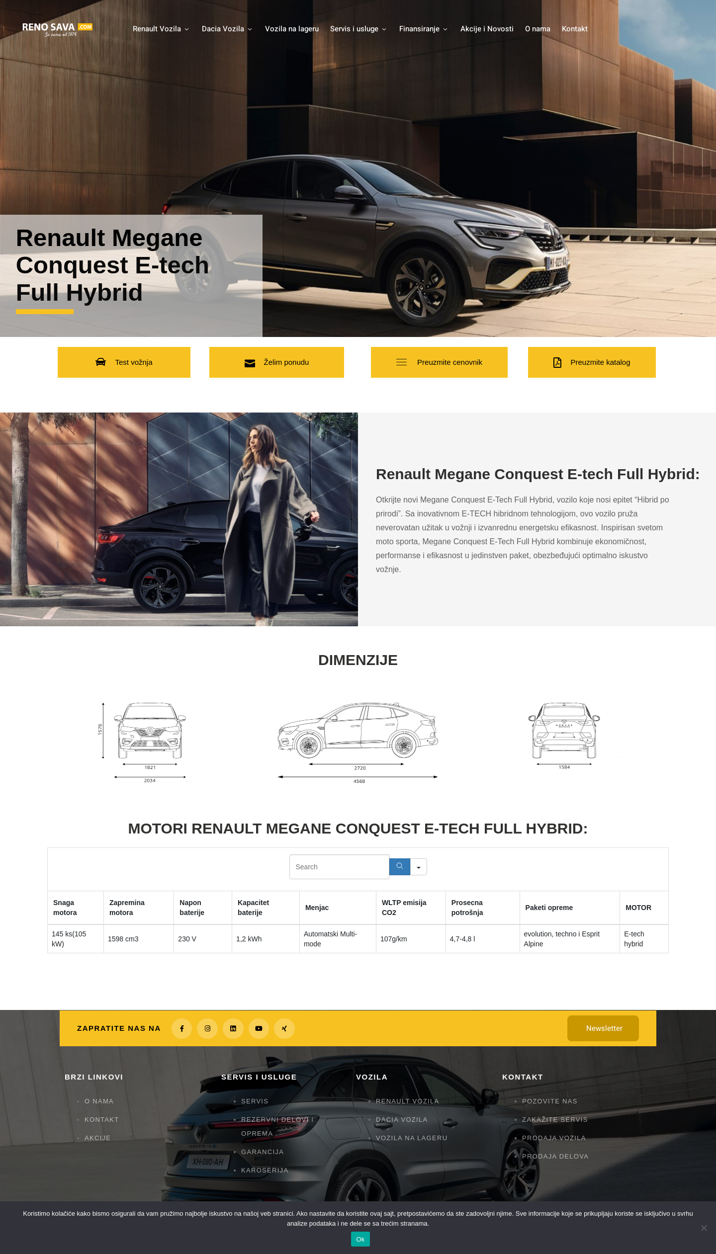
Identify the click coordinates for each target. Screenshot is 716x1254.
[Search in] (418, 866)
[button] (124, 362)
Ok (360, 1239)
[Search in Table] (339, 866)
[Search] (399, 866)
